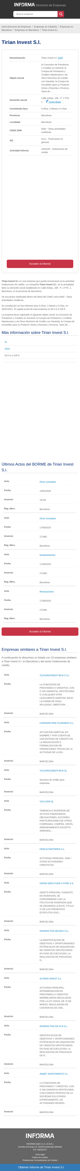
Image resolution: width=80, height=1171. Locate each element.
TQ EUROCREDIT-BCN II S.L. (55, 675)
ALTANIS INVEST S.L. (51, 978)
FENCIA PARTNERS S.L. (52, 849)
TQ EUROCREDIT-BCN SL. (53, 770)
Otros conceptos (48, 482)
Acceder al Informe (40, 263)
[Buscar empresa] (35, 14)
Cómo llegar (53, 102)
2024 (7, 348)
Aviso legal (40, 1154)
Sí (6, 342)
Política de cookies (40, 1157)
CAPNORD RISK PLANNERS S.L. (57, 723)
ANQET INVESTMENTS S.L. (54, 1074)
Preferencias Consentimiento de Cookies (40, 1160)
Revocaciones (47, 591)
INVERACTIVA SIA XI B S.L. (54, 1026)
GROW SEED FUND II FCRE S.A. (57, 883)
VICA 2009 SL (47, 801)
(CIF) (60, 58)
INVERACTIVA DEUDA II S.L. (54, 931)
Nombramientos (47, 555)
